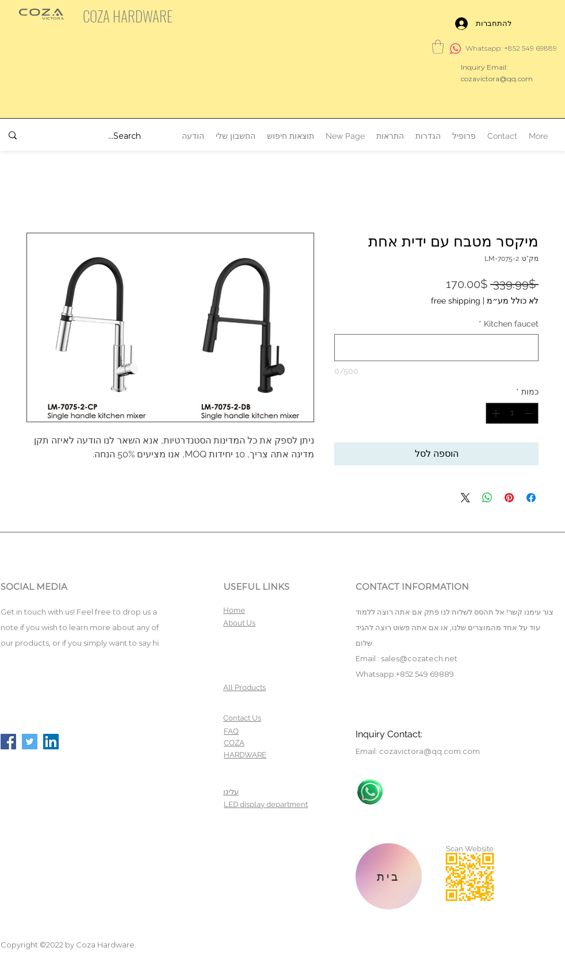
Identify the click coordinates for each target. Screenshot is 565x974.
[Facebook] (8, 741)
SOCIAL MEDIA (34, 586)
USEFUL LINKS (256, 586)
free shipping (455, 300)
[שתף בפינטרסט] (509, 498)
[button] (438, 47)
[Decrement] (529, 413)
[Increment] (494, 413)
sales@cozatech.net (419, 658)
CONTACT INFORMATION (412, 586)
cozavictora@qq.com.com (429, 751)
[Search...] (94, 136)
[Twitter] (29, 741)
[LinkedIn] (51, 741)
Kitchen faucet (509, 323)
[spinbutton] (512, 413)
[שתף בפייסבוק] (531, 498)
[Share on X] (465, 498)
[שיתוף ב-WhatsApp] (487, 498)
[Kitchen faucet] (436, 347)
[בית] (389, 876)
